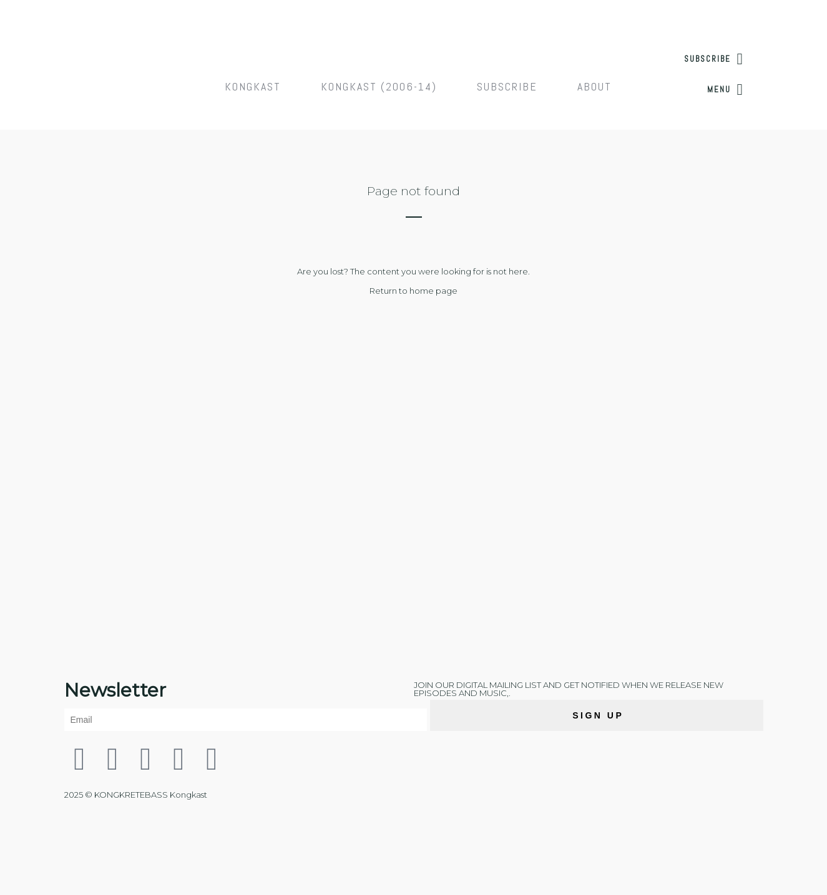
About (594, 86)
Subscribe (507, 86)
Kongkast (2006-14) (379, 86)
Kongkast (253, 86)
